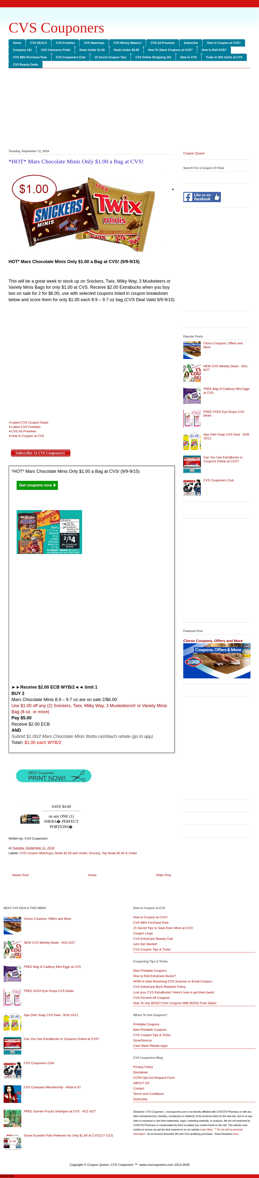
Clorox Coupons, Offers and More (213, 641)
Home (17, 43)
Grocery (94, 853)
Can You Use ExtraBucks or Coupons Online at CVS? (222, 459)
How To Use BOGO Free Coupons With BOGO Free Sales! (174, 1003)
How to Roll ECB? (214, 50)
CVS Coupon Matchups (36, 853)
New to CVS (188, 57)
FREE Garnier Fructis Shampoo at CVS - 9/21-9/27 (60, 1111)
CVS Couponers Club (71, 57)
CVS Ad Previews (163, 43)
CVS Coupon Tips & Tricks (152, 949)
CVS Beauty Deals (25, 64)
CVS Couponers (56, 28)
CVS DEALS (38, 43)
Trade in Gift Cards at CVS (224, 57)
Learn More (207, 1129)
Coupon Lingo (143, 933)
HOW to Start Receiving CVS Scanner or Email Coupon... (173, 981)
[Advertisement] (129, 110)
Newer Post (20, 875)
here (235, 1134)
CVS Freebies (65, 43)
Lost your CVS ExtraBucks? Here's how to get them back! (173, 992)
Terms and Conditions (148, 1094)
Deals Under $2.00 (126, 50)
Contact (138, 1088)
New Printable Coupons (150, 970)
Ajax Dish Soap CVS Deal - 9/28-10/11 (51, 1015)
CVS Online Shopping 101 (153, 57)
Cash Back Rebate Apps (150, 1046)
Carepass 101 (22, 50)
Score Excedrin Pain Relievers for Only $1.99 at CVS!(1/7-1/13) (68, 1135)
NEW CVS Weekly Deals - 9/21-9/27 (49, 942)
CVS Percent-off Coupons (151, 998)
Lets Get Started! (145, 944)
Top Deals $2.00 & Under (119, 853)
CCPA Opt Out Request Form (154, 1077)
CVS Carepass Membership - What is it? (52, 1087)
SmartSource (142, 1040)
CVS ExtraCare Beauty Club (153, 938)
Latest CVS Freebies (26, 427)
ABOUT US (141, 1083)
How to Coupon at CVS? (224, 43)
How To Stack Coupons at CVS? (170, 50)
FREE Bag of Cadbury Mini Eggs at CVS (52, 967)
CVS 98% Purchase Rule (30, 57)
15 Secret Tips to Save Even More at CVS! (163, 928)
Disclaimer (140, 1072)
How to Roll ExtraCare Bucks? (154, 976)
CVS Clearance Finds (55, 50)
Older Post (163, 875)
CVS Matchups (94, 43)
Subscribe (191, 43)
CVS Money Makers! (127, 43)
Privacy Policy (143, 1067)
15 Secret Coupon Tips (110, 57)
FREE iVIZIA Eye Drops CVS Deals (49, 991)
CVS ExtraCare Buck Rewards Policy (159, 987)
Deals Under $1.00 (92, 50)
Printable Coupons (146, 1024)
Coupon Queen (194, 153)
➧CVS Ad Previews (22, 431)
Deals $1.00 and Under (71, 853)
